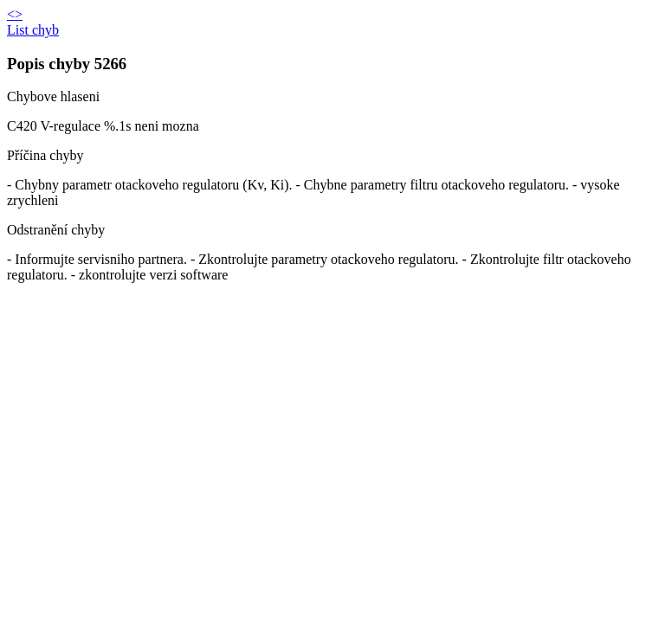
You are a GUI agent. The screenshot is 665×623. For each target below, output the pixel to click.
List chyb (33, 29)
